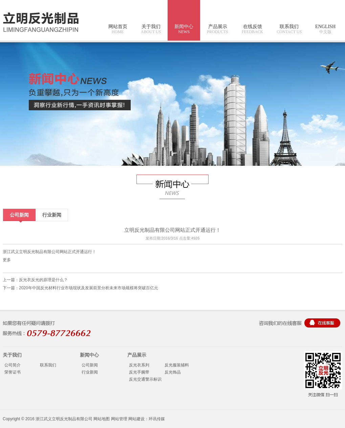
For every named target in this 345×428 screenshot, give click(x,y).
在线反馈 (252, 29)
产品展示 (217, 29)
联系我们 (289, 29)
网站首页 (117, 29)
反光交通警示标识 (145, 379)
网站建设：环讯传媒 (146, 418)
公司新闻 (19, 215)
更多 (7, 259)
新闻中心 (183, 29)
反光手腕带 (139, 372)
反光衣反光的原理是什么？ (43, 279)
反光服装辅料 (177, 365)
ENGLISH (325, 29)
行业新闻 (51, 215)
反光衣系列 (139, 365)
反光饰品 (173, 372)
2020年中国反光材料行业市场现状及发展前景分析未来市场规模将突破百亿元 (88, 288)
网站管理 (119, 418)
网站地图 (101, 418)
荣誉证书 (12, 372)
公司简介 (12, 365)
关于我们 (151, 29)
